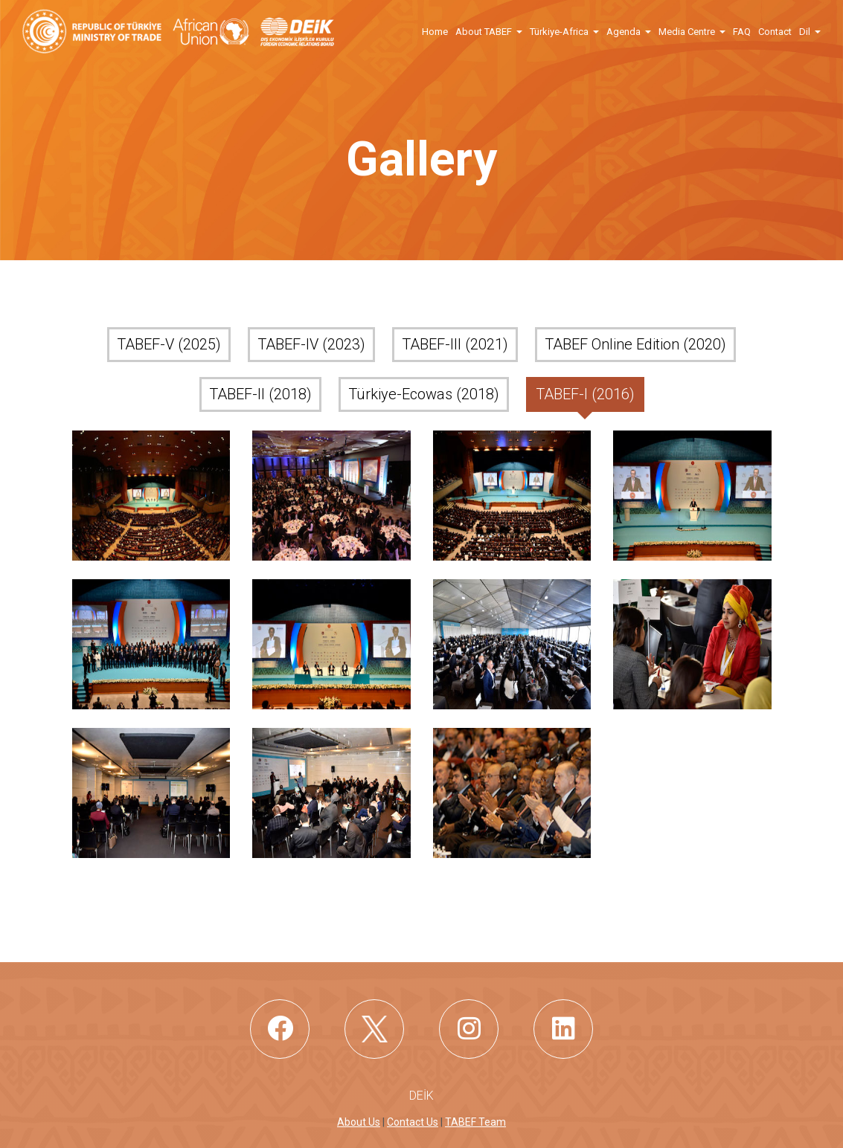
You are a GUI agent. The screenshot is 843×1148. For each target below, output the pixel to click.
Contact (775, 31)
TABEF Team (475, 1122)
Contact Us (412, 1122)
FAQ (742, 31)
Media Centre (686, 31)
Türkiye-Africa (559, 31)
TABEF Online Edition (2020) (635, 344)
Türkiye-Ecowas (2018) (423, 394)
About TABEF (483, 31)
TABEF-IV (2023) (311, 344)
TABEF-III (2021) (455, 344)
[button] (518, 31)
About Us (358, 1122)
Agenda (623, 31)
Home (435, 31)
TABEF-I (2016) (585, 394)
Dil (804, 31)
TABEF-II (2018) (260, 394)
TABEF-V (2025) (169, 344)
